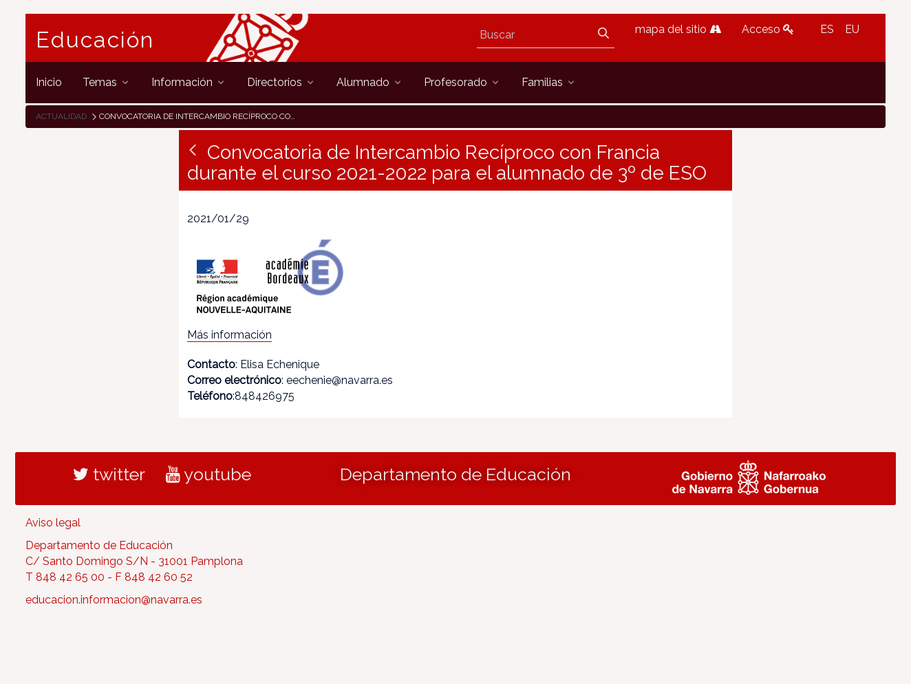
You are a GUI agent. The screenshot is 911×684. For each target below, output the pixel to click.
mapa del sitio (678, 29)
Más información (229, 334)
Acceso (768, 29)
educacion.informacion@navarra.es (113, 599)
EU (852, 29)
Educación (95, 40)
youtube (208, 474)
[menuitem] (48, 82)
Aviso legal (53, 522)
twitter (109, 474)
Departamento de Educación (455, 474)
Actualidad (61, 116)
